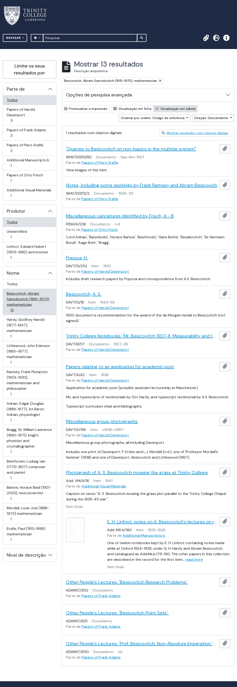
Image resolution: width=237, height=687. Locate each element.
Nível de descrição (26, 555)
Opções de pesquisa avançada (99, 95)
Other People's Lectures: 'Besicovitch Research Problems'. (127, 582)
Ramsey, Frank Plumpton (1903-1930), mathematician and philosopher (27, 383)
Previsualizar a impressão (85, 109)
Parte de (16, 89)
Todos (12, 100)
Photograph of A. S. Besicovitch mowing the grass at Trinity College (137, 472)
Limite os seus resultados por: (30, 69)
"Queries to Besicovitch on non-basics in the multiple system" (131, 149)
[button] (206, 38)
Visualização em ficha (132, 109)
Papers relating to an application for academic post (120, 366)
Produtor (16, 211)
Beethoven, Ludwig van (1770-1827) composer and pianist (26, 469)
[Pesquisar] (90, 38)
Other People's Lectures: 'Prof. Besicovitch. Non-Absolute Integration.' (139, 643)
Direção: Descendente (211, 118)
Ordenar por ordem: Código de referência (153, 118)
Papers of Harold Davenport (20, 115)
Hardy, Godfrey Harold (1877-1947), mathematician (25, 328)
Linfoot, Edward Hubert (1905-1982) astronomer (27, 252)
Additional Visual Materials (28, 193)
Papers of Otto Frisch (24, 178)
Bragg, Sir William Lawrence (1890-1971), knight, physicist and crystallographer (29, 441)
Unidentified (17, 234)
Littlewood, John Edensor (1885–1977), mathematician (28, 354)
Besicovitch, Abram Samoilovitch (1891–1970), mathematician (28, 302)
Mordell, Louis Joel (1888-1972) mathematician (27, 513)
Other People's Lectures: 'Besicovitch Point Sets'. (117, 613)
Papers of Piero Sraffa (24, 147)
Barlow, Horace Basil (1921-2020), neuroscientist (28, 493)
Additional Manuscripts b (27, 163)
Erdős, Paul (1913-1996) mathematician (25, 534)
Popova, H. (77, 258)
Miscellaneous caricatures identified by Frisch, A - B (120, 216)
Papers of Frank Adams (26, 132)
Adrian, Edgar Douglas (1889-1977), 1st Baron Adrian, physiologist (25, 412)
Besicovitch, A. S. (83, 294)
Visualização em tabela (175, 109)
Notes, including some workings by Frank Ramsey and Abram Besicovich (141, 185)
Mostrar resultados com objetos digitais (195, 133)
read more (194, 559)
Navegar (14, 38)
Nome (13, 273)
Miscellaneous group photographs (102, 421)
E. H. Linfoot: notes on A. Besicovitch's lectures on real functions (162, 521)
